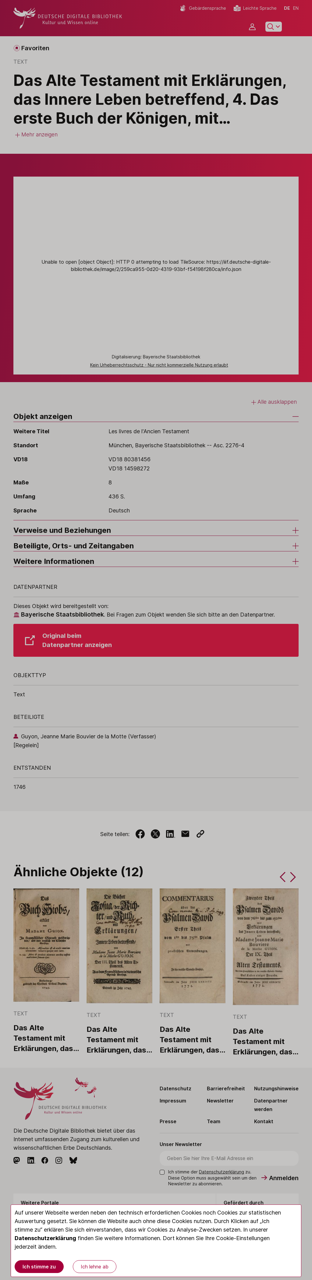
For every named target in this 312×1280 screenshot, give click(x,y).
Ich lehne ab (94, 1267)
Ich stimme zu (39, 1267)
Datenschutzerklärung (45, 1238)
